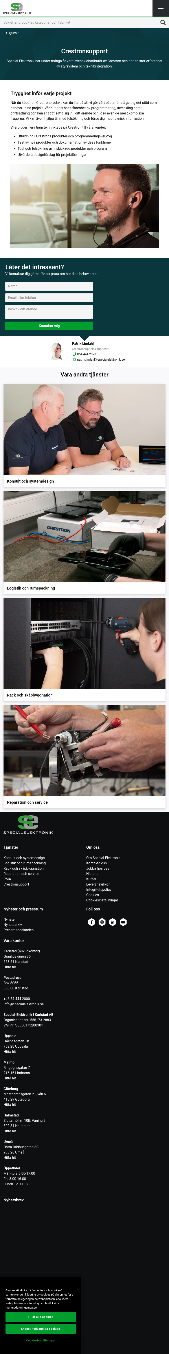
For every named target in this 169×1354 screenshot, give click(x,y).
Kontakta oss (96, 863)
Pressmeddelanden (19, 930)
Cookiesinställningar (102, 900)
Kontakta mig (49, 326)
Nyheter (10, 919)
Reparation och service (21, 874)
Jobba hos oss (97, 868)
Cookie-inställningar (40, 1340)
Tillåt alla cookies (40, 1316)
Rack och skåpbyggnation (24, 868)
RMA (7, 879)
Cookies (92, 895)
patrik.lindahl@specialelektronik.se (98, 359)
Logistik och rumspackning (25, 863)
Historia (92, 874)
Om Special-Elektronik (103, 858)
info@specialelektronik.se (24, 1004)
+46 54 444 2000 (17, 999)
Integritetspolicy (98, 890)
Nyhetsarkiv (13, 925)
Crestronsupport (16, 884)
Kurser (91, 879)
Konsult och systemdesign (24, 858)
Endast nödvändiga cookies (40, 1328)
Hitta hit (10, 967)
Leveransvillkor (98, 884)
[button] (160, 8)
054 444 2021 (84, 354)
